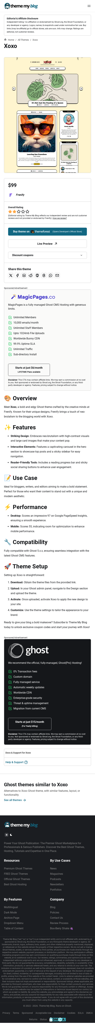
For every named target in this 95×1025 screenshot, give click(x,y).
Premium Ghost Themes (18, 870)
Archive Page (11, 919)
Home (9, 39)
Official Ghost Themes (17, 880)
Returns (33, 1021)
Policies (54, 914)
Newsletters (57, 886)
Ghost (68, 1007)
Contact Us (56, 919)
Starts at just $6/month (30, 369)
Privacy (6, 1015)
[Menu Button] (89, 6)
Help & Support (16, 763)
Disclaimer (59, 1015)
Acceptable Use (43, 1015)
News (53, 870)
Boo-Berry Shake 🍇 (61, 930)
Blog (53, 909)
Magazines (56, 875)
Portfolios (56, 891)
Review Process (59, 925)
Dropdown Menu (13, 925)
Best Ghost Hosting (15, 886)
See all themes (15, 801)
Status (43, 1021)
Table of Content (13, 930)
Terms (16, 1015)
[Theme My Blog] (21, 6)
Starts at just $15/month (30, 724)
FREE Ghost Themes (16, 875)
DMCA (89, 1015)
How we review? (60, 218)
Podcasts (55, 880)
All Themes (23, 40)
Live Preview (47, 244)
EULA (81, 1015)
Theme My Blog (47, 1007)
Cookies (71, 1015)
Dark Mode (10, 914)
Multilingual (11, 909)
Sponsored (27, 1015)
